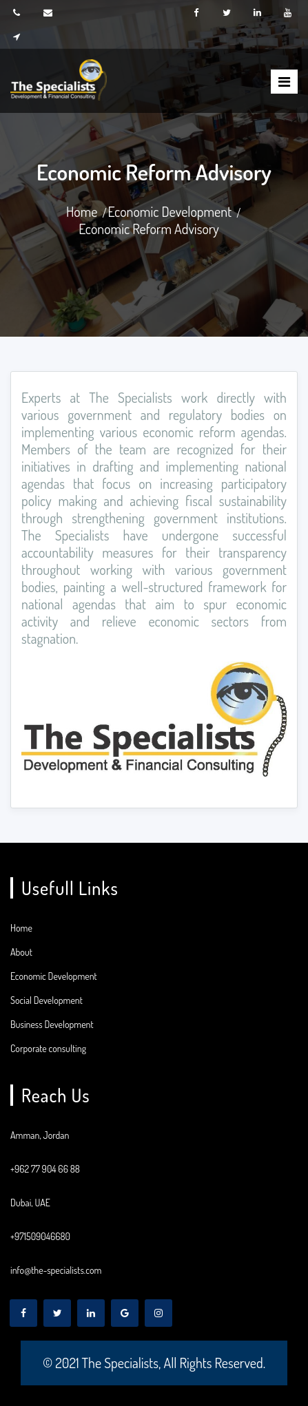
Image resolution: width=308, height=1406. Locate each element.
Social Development (46, 1000)
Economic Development (169, 211)
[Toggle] (284, 82)
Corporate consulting (48, 1048)
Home (82, 211)
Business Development (52, 1024)
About (21, 952)
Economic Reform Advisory (149, 229)
